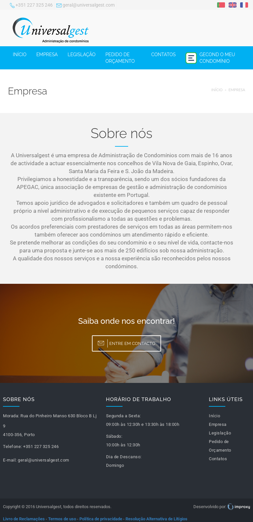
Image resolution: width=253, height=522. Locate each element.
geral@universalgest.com (85, 6)
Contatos (163, 54)
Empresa (47, 54)
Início (19, 54)
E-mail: (10, 460)
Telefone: (12, 446)
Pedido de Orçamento (120, 58)
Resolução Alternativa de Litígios (156, 518)
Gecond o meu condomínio (210, 58)
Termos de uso (62, 518)
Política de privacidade (100, 518)
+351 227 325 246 (31, 6)
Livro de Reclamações (24, 518)
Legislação (82, 54)
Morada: (11, 415)
